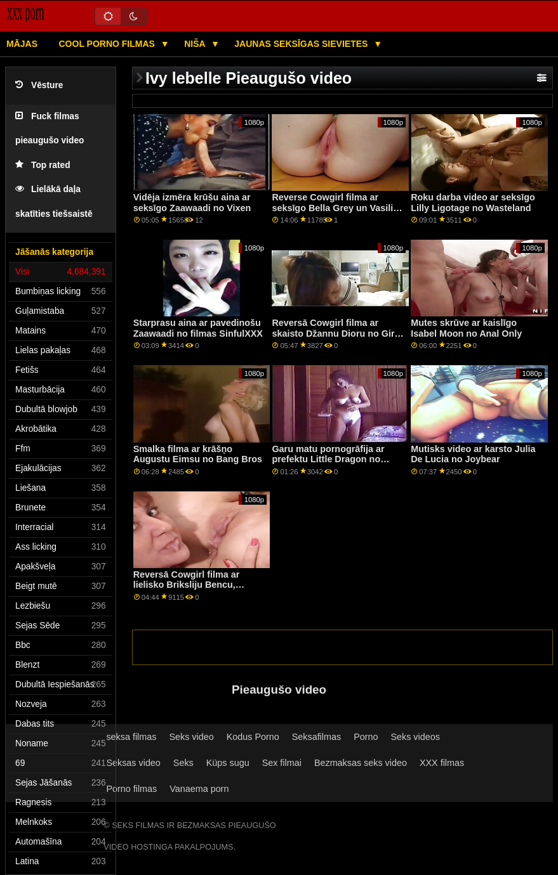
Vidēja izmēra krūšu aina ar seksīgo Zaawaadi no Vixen (192, 202)
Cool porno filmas (108, 44)
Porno (366, 737)
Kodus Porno (253, 737)
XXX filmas (442, 763)
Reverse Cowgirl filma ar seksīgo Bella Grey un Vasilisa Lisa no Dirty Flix (337, 207)
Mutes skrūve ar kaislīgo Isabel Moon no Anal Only (466, 328)
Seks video (191, 737)
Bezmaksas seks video (360, 763)
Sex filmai (282, 763)
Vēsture (39, 85)
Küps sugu (227, 763)
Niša (196, 44)
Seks (183, 763)
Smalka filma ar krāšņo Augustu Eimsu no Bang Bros (197, 454)
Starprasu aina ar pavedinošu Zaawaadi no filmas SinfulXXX (198, 328)
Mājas (21, 44)
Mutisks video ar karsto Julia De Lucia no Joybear (473, 454)
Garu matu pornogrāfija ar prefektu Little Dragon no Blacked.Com (328, 459)
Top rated (42, 165)
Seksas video (133, 763)
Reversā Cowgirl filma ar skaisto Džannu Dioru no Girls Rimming (337, 333)
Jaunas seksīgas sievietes (302, 44)
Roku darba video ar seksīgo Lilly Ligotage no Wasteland (473, 202)
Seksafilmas (316, 737)
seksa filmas (131, 737)
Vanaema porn (199, 789)
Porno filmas (131, 789)
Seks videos (414, 737)
